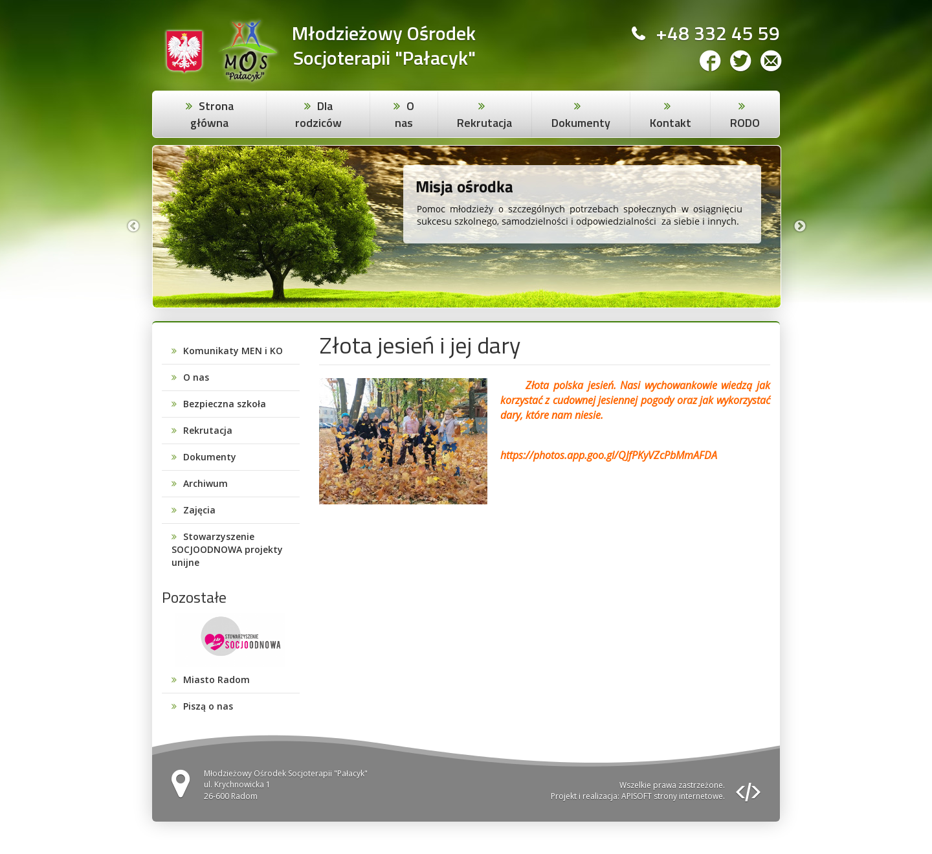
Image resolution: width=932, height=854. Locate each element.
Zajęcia (199, 510)
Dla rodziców (318, 114)
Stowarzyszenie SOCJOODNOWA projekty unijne (227, 549)
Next (799, 226)
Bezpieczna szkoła (224, 404)
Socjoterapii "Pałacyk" (384, 58)
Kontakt (670, 122)
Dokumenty (580, 122)
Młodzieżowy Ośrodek (384, 33)
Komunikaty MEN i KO (233, 350)
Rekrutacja (484, 122)
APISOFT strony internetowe (672, 796)
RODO (745, 122)
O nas (404, 114)
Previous (133, 226)
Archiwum (205, 483)
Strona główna (212, 114)
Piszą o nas (208, 706)
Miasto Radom (216, 679)
